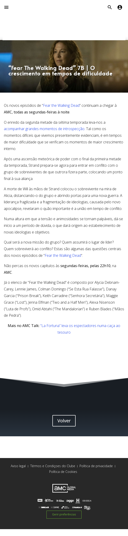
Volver (64, 421)
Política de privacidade (96, 466)
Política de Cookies (63, 471)
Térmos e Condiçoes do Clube (52, 466)
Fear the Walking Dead (61, 105)
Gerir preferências (64, 514)
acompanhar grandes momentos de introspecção (44, 128)
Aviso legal (18, 466)
